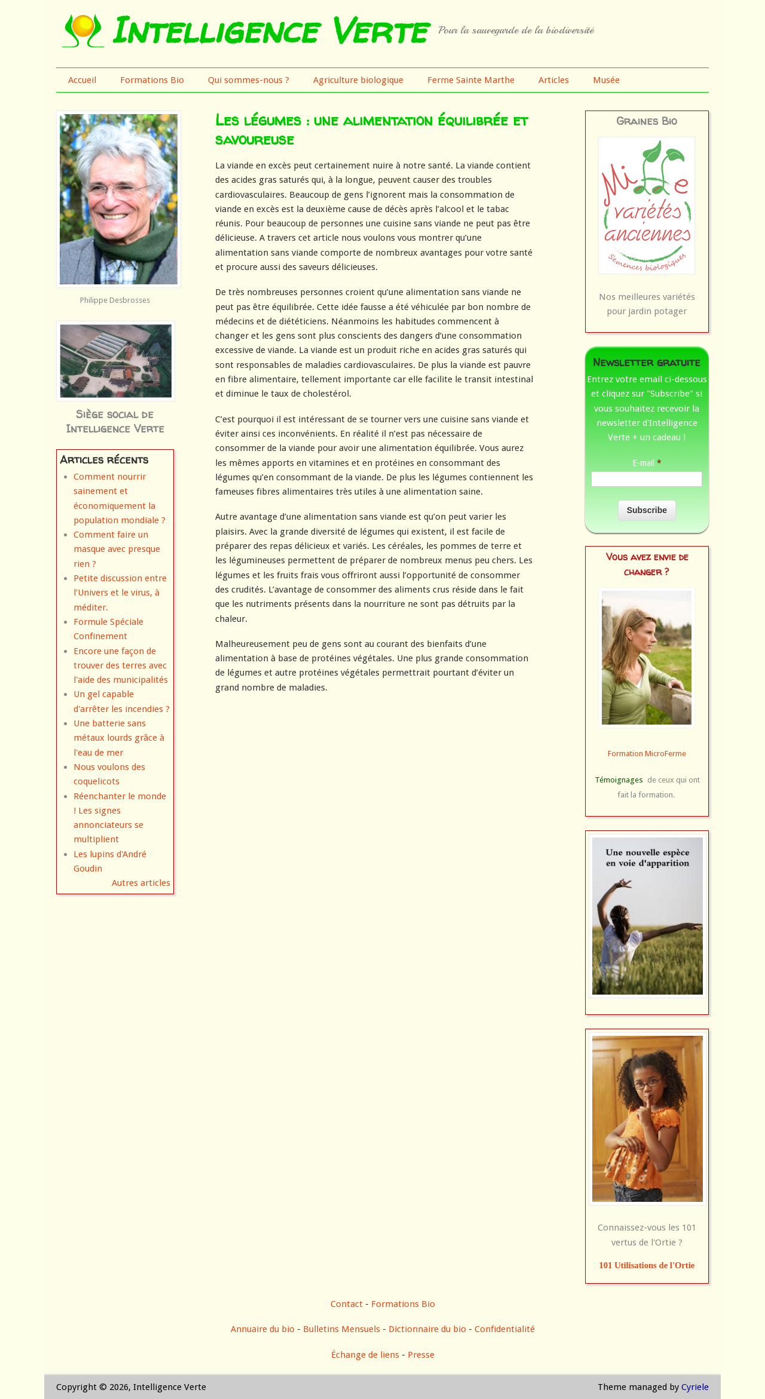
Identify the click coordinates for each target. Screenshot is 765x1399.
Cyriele (695, 1387)
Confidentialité (505, 1329)
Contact (347, 1304)
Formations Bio (152, 80)
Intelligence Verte (268, 29)
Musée (606, 80)
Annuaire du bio (263, 1329)
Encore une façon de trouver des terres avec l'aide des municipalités (121, 666)
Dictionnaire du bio (427, 1329)
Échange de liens (366, 1354)
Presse (421, 1354)
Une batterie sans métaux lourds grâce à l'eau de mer (119, 738)
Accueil (82, 80)
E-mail (647, 463)
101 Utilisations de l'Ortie (646, 1265)
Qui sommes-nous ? (248, 80)
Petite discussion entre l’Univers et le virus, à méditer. (120, 593)
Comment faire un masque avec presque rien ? (117, 549)
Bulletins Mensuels (341, 1329)
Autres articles (141, 883)
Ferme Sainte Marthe (471, 80)
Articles (553, 80)
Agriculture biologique (358, 80)
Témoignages (619, 779)
